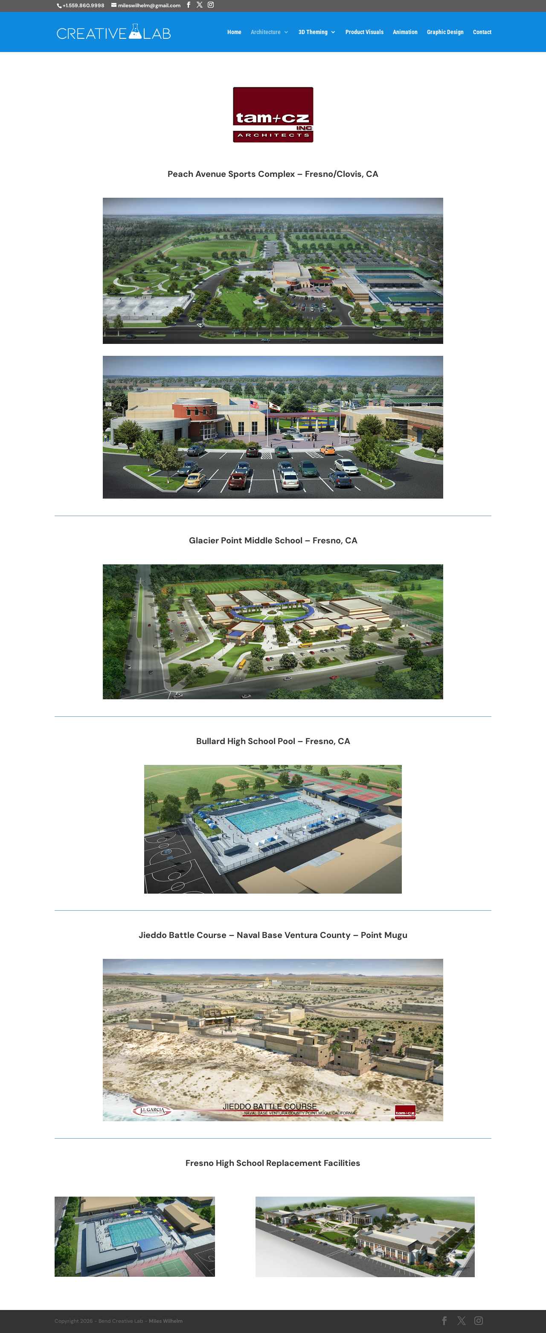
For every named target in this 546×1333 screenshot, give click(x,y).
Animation (405, 32)
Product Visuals (364, 32)
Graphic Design (445, 32)
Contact (482, 32)
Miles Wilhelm (166, 1321)
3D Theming (313, 32)
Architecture (266, 32)
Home (234, 32)
